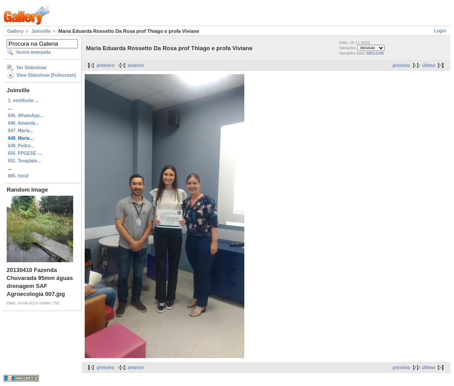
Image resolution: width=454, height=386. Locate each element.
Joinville (41, 31)
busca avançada (33, 52)
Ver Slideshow (31, 67)
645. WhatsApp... (25, 115)
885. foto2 (18, 175)
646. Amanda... (23, 123)
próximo (401, 65)
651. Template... (24, 160)
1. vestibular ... (23, 100)
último (428, 65)
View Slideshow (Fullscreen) (46, 75)
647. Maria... (20, 130)
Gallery (15, 31)
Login (440, 30)
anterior (136, 65)
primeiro (105, 65)
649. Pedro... (21, 145)
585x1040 (375, 53)
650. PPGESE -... (25, 153)
